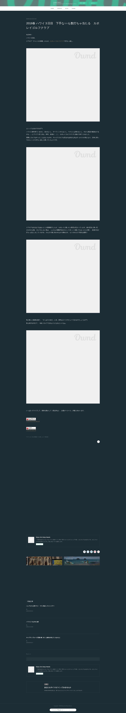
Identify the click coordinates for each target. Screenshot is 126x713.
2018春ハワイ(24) (37, 436)
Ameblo (73, 8)
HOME (52, 8)
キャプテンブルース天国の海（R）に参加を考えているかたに (43, 637)
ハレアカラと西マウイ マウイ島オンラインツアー (40, 606)
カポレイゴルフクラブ (57, 41)
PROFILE (59, 8)
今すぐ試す (82, 3)
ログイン (93, 3)
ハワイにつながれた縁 (32, 621)
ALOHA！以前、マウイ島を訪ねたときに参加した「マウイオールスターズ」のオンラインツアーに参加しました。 (53, 609)
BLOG (66, 8)
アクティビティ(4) (29, 436)
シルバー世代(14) (44, 436)
